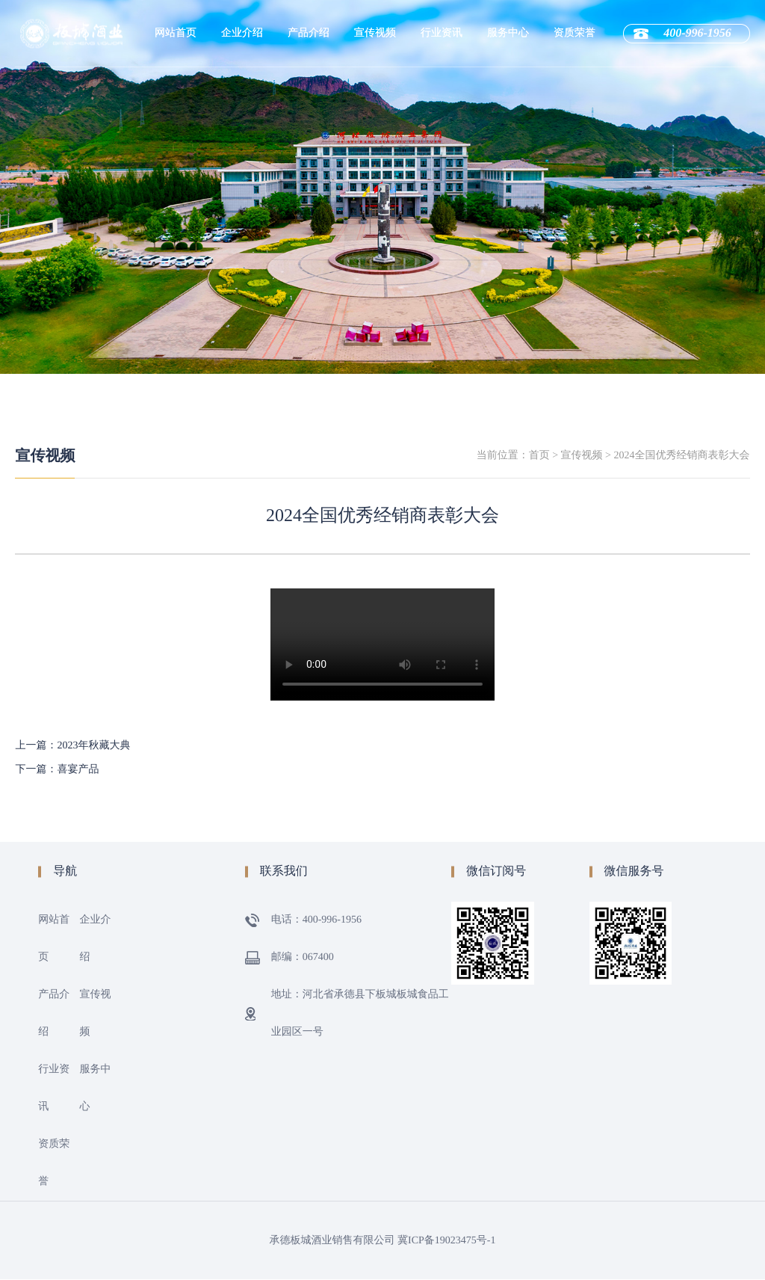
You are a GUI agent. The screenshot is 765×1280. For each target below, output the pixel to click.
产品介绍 (308, 33)
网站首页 (175, 33)
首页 (539, 455)
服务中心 (508, 33)
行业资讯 (441, 33)
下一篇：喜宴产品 (57, 769)
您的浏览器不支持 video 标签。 (382, 644)
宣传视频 (375, 33)
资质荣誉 (574, 33)
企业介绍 (242, 33)
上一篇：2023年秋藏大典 (72, 745)
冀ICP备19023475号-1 (446, 1240)
